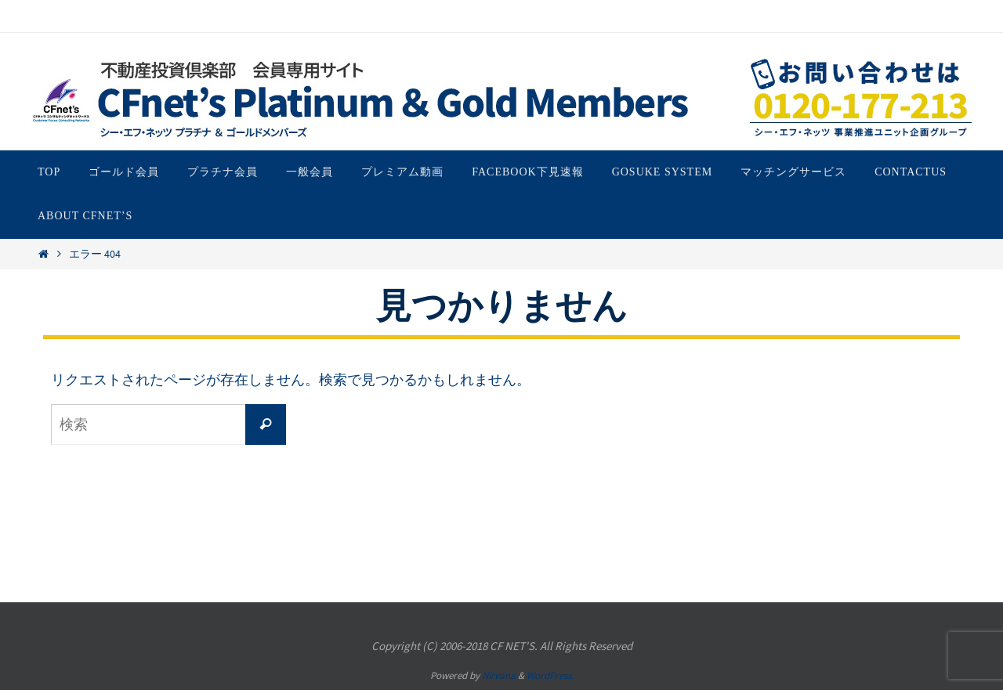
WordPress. (550, 675)
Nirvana (499, 675)
